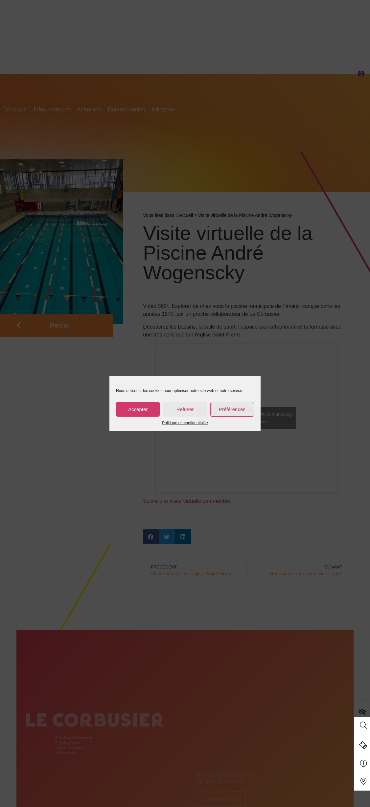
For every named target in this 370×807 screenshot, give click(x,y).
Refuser (185, 409)
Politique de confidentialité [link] (185, 423)
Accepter (138, 409)
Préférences (232, 409)
